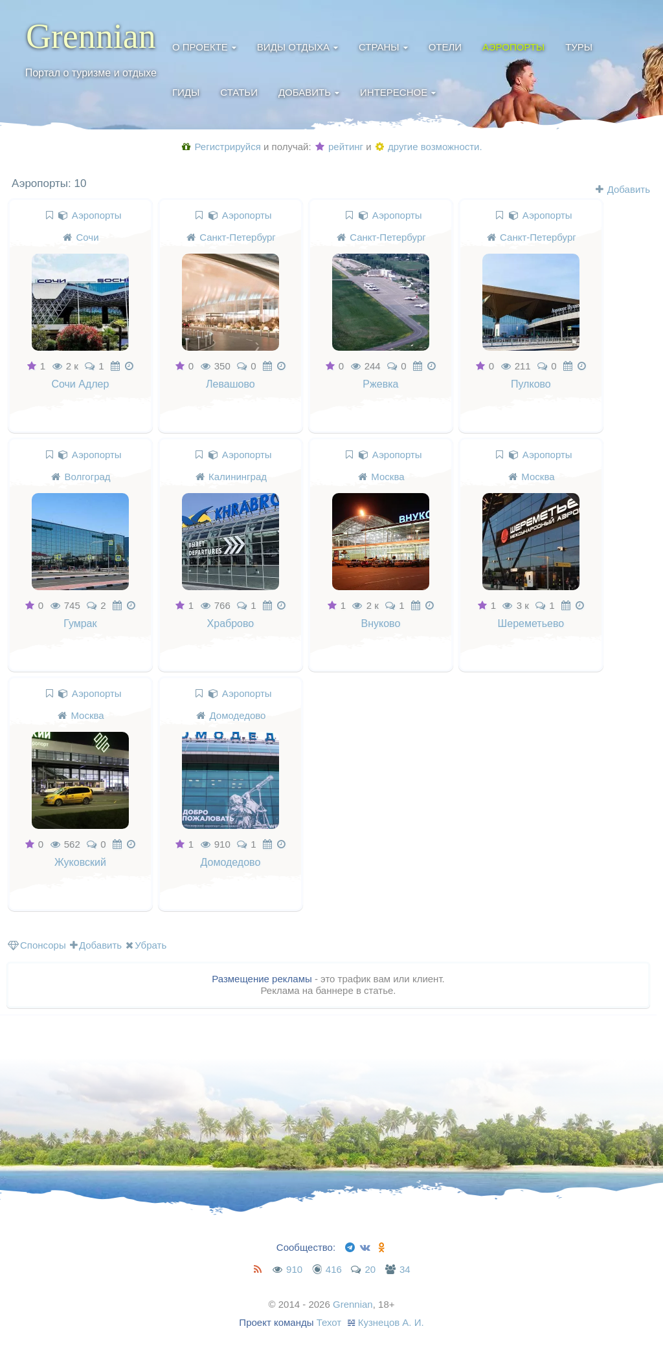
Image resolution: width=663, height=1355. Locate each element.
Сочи (87, 237)
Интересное (393, 92)
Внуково (381, 623)
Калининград (237, 476)
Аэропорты (513, 46)
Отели (445, 46)
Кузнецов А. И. (391, 1322)
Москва (388, 476)
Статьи (239, 92)
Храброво (230, 623)
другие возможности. (429, 146)
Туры (578, 46)
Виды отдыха (293, 46)
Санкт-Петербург (237, 237)
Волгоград (88, 476)
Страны (379, 46)
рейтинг (339, 146)
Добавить (304, 92)
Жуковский (80, 862)
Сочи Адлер (80, 384)
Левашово (230, 384)
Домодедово (238, 716)
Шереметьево (531, 623)
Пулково (531, 384)
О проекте (200, 46)
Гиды (185, 92)
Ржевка (381, 384)
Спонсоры (37, 945)
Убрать (146, 945)
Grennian (91, 36)
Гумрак (79, 623)
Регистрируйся (221, 146)
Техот (329, 1322)
